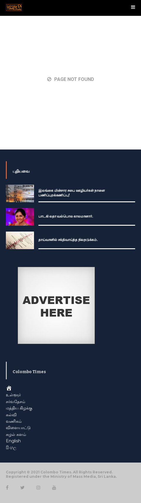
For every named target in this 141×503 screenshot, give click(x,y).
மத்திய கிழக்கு (19, 408)
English (13, 440)
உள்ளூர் (13, 394)
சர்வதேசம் (15, 401)
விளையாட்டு (18, 427)
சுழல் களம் (16, 434)
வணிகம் (14, 421)
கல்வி (11, 414)
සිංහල (11, 447)
